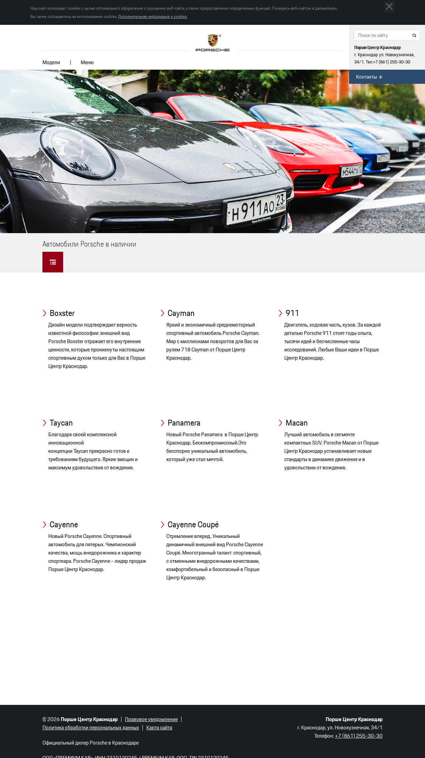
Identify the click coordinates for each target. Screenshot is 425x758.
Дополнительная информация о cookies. (152, 16)
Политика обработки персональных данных (90, 727)
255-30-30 (391, 62)
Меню (87, 62)
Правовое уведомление (151, 719)
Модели (51, 62)
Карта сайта (159, 727)
